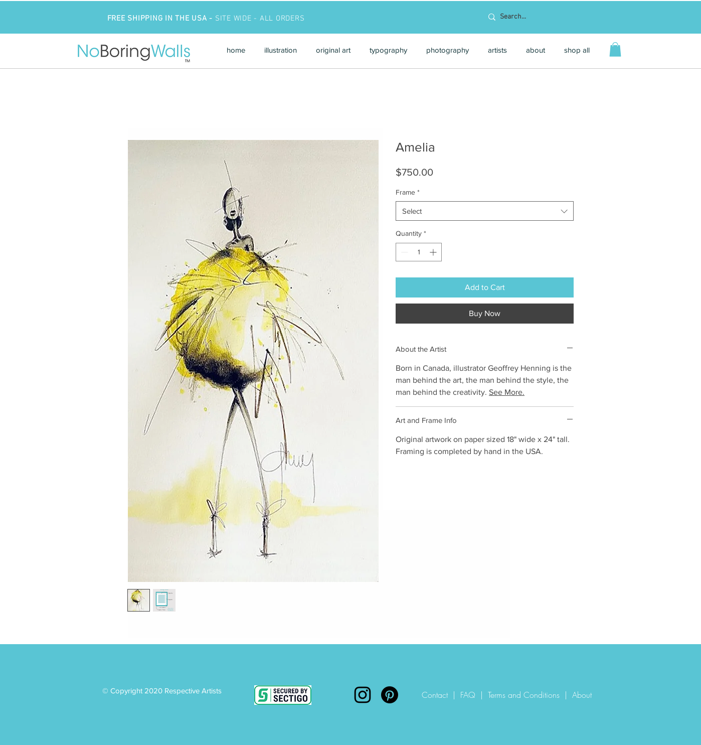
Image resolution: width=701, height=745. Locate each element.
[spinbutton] (419, 252)
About (582, 694)
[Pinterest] (389, 694)
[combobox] (485, 211)
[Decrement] (403, 252)
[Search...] (547, 17)
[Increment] (434, 252)
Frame (408, 192)
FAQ (467, 694)
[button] (280, 50)
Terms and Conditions (524, 694)
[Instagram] (363, 695)
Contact (437, 694)
